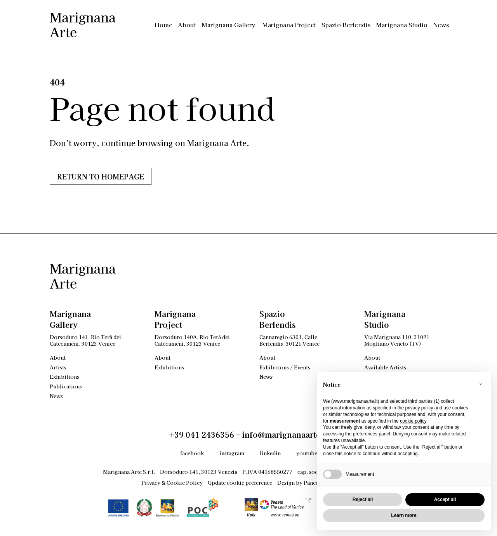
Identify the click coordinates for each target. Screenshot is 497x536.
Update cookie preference (240, 482)
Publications (66, 386)
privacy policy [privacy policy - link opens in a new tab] (419, 408)
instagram (231, 453)
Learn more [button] (403, 515)
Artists (58, 367)
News (441, 25)
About (187, 25)
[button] (480, 384)
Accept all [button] (445, 499)
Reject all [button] (363, 499)
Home (163, 25)
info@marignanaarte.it (285, 434)
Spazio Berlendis (345, 25)
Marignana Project (289, 25)
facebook (192, 453)
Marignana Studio (401, 25)
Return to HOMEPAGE (100, 176)
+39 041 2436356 (201, 434)
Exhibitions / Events (284, 367)
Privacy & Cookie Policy (172, 482)
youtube (306, 453)
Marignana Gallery (229, 25)
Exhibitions (64, 376)
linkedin (270, 453)
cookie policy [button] (413, 421)
